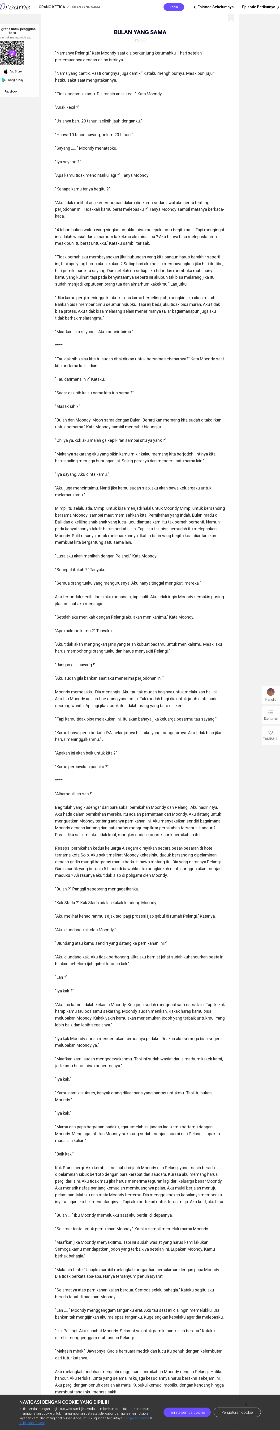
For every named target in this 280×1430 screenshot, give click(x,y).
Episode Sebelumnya (213, 7)
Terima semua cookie (187, 1412)
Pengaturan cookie (237, 1412)
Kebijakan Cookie (136, 1418)
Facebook (12, 91)
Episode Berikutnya (261, 7)
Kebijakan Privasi (32, 1423)
